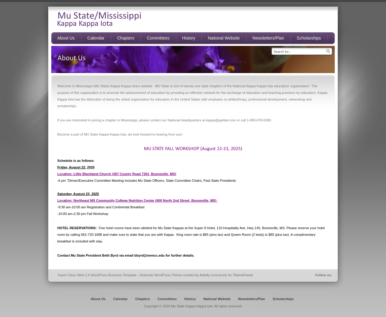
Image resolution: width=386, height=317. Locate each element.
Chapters (142, 299)
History (190, 299)
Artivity (205, 275)
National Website (216, 299)
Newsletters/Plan (251, 299)
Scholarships (283, 299)
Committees (167, 299)
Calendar (120, 299)
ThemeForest (243, 275)
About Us (98, 299)
